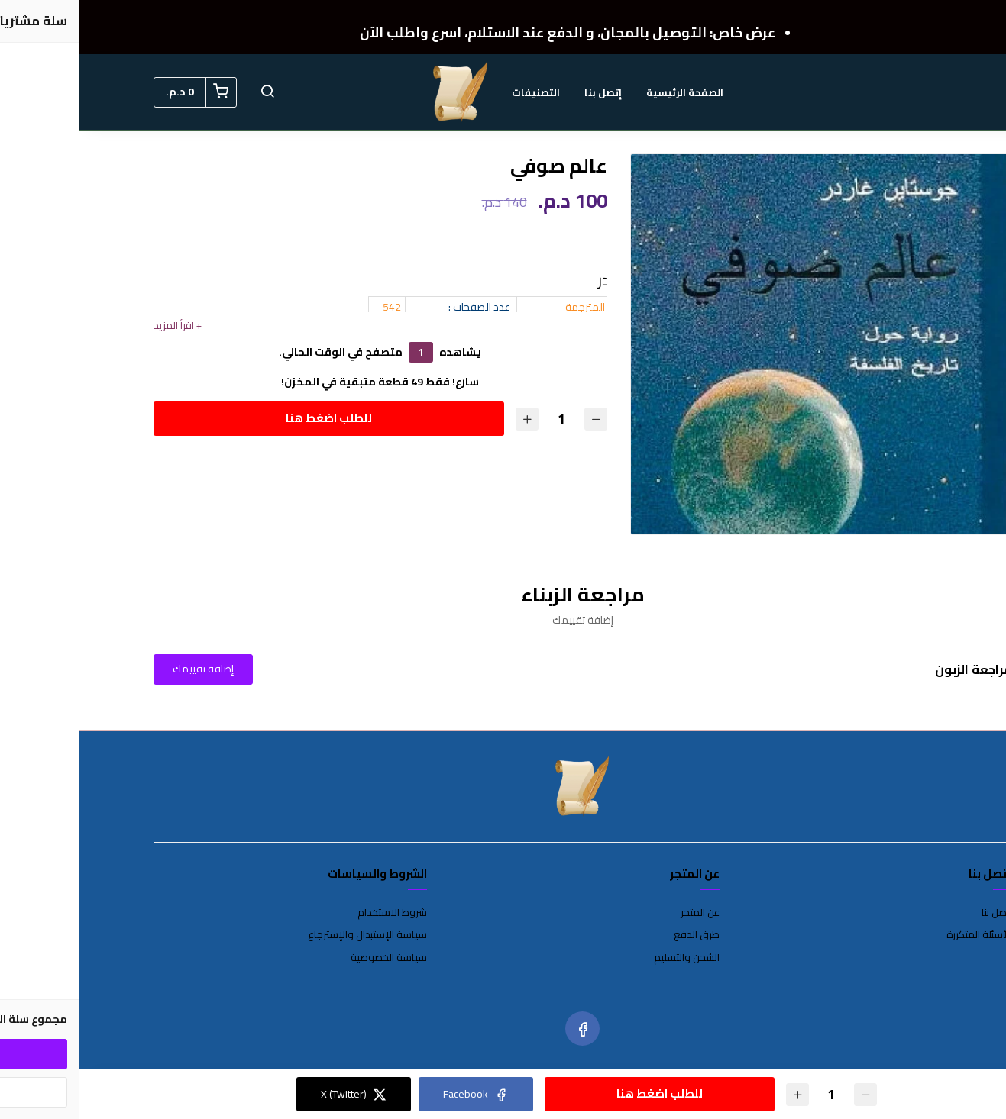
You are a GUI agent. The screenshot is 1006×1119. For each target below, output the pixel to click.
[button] (188, 92)
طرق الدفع (617, 935)
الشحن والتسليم (607, 958)
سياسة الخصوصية (309, 958)
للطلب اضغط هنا (249, 418)
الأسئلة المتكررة (900, 935)
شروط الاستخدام (313, 913)
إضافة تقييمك (123, 669)
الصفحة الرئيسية (605, 92)
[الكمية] (482, 418)
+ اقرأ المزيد (98, 325)
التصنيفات (456, 92)
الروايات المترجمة (522, 307)
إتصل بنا (523, 92)
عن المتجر (620, 913)
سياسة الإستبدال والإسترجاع (288, 935)
